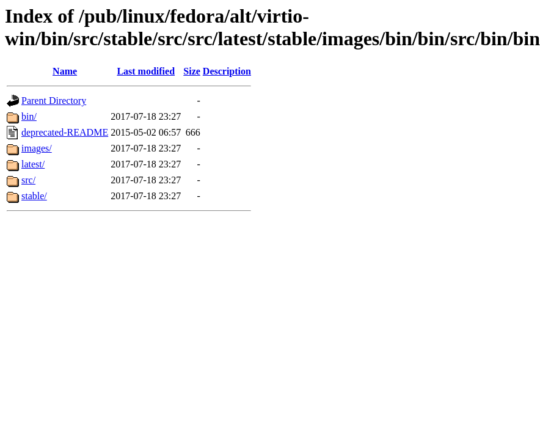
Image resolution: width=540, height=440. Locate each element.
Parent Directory (53, 100)
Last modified (146, 71)
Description (227, 71)
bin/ (29, 116)
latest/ (33, 164)
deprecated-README (64, 132)
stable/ (34, 196)
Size (191, 71)
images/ (36, 148)
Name (65, 71)
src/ (28, 180)
